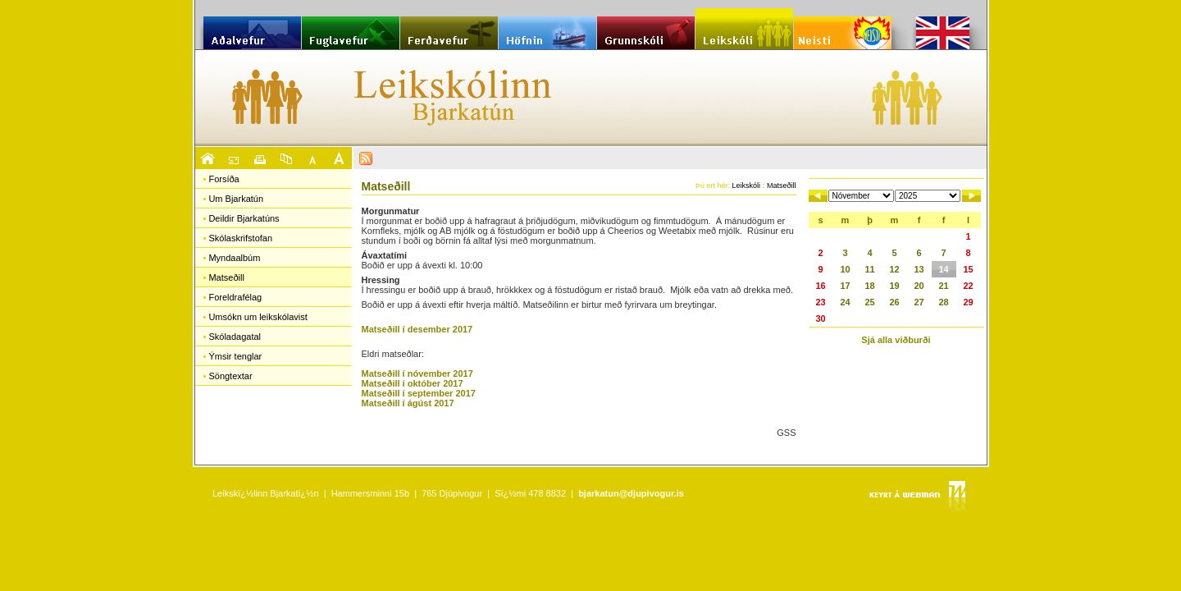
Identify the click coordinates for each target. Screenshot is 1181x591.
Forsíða (223, 179)
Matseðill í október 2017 (412, 383)
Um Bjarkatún (235, 199)
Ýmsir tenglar (235, 356)
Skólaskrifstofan (240, 238)
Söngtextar (230, 376)
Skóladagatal (234, 336)
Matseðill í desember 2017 (417, 329)
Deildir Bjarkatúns (243, 218)
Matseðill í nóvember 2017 (417, 373)
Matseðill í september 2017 (419, 393)
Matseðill (226, 277)
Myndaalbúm (234, 258)
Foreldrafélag (235, 297)
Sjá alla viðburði (895, 340)
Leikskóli (746, 185)
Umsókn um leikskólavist (257, 317)
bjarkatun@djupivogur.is (631, 493)
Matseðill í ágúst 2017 (408, 403)
